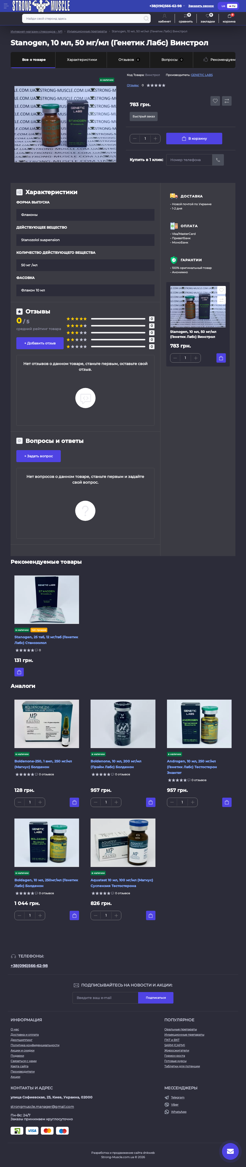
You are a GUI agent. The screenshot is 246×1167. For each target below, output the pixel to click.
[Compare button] (227, 101)
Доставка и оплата (25, 1034)
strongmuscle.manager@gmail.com (42, 1106)
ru (232, 6)
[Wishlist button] (215, 101)
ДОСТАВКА (192, 196)
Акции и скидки (22, 1050)
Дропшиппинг (21, 1040)
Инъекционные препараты (87, 31)
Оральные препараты (180, 1029)
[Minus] (135, 138)
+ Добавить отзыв (40, 343)
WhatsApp (178, 1112)
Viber (174, 1104)
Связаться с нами (24, 1061)
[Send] (218, 160)
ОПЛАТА (189, 226)
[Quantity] (145, 138)
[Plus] (155, 138)
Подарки (17, 1055)
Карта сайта (19, 1066)
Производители (23, 1071)
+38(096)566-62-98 (29, 966)
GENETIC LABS (202, 75)
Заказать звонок (201, 6)
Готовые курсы (175, 1061)
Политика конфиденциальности (35, 1045)
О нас (15, 1029)
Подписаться (156, 997)
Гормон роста (174, 1055)
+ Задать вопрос (38, 456)
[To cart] (221, 358)
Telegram (177, 1097)
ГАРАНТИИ (191, 260)
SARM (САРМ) (174, 1045)
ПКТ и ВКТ (171, 1040)
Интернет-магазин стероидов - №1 (36, 31)
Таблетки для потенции (182, 1066)
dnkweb (149, 1153)
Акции (15, 1077)
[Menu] (6, 6)
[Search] (146, 18)
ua (223, 6)
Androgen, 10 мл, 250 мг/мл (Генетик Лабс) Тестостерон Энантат (192, 767)
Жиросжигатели (176, 1050)
